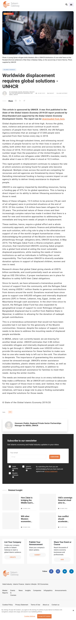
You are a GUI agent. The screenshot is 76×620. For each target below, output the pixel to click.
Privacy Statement (21, 605)
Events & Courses (13, 593)
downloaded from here (53, 119)
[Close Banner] (73, 610)
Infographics (48, 590)
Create (13, 557)
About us (46, 605)
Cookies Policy (7, 605)
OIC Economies (43, 584)
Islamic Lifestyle (31, 584)
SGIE (10, 411)
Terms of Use (35, 605)
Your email (14, 453)
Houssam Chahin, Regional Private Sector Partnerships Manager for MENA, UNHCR (22, 93)
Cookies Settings (29, 616)
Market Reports (5, 592)
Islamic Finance (28, 468)
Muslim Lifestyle (15, 475)
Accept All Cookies (44, 616)
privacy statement (51, 471)
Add (62, 559)
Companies (37, 590)
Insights (28, 590)
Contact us (55, 605)
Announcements (60, 590)
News (21, 590)
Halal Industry (15, 468)
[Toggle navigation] (71, 4)
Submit (38, 555)
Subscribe (55, 457)
